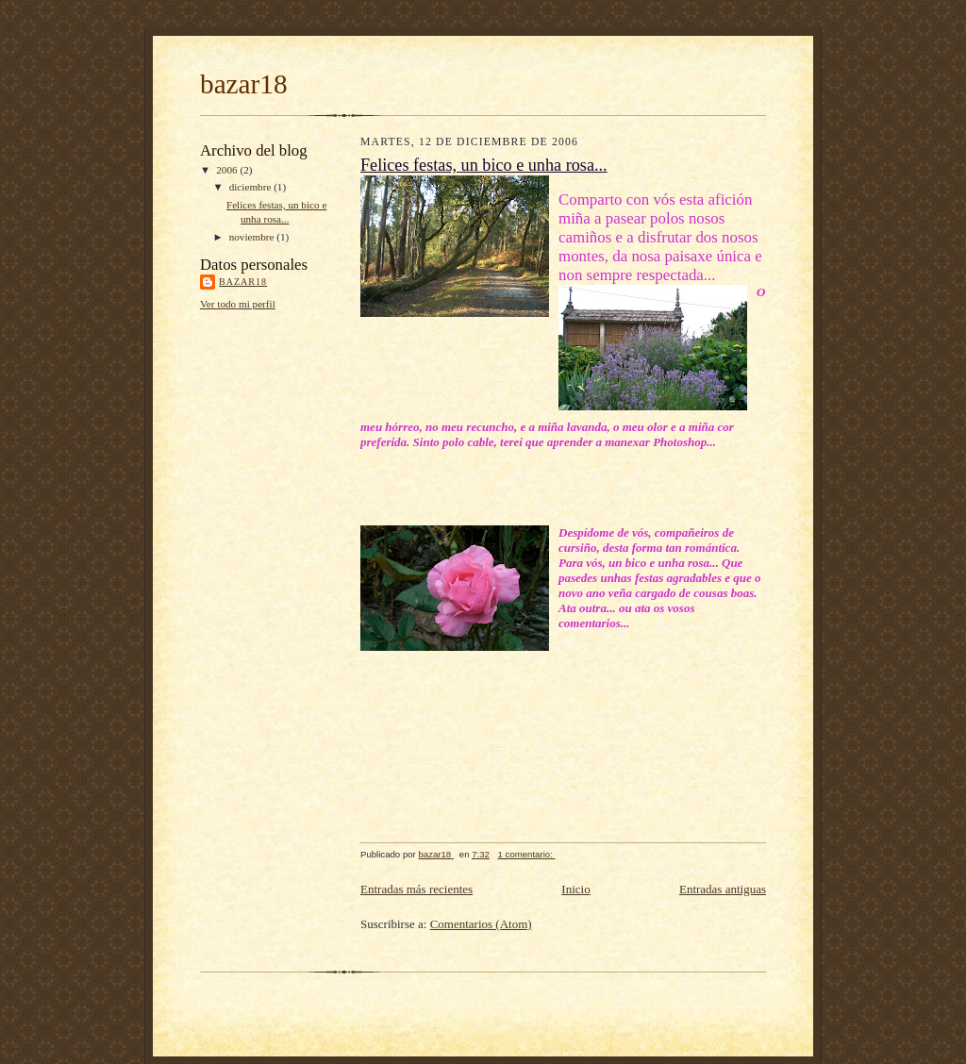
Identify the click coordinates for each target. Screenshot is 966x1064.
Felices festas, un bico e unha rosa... (484, 165)
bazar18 (244, 84)
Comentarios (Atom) (481, 924)
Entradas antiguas (722, 889)
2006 (228, 169)
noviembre (253, 236)
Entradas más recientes (416, 889)
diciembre (251, 186)
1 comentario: (527, 854)
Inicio (575, 889)
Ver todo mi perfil (237, 303)
